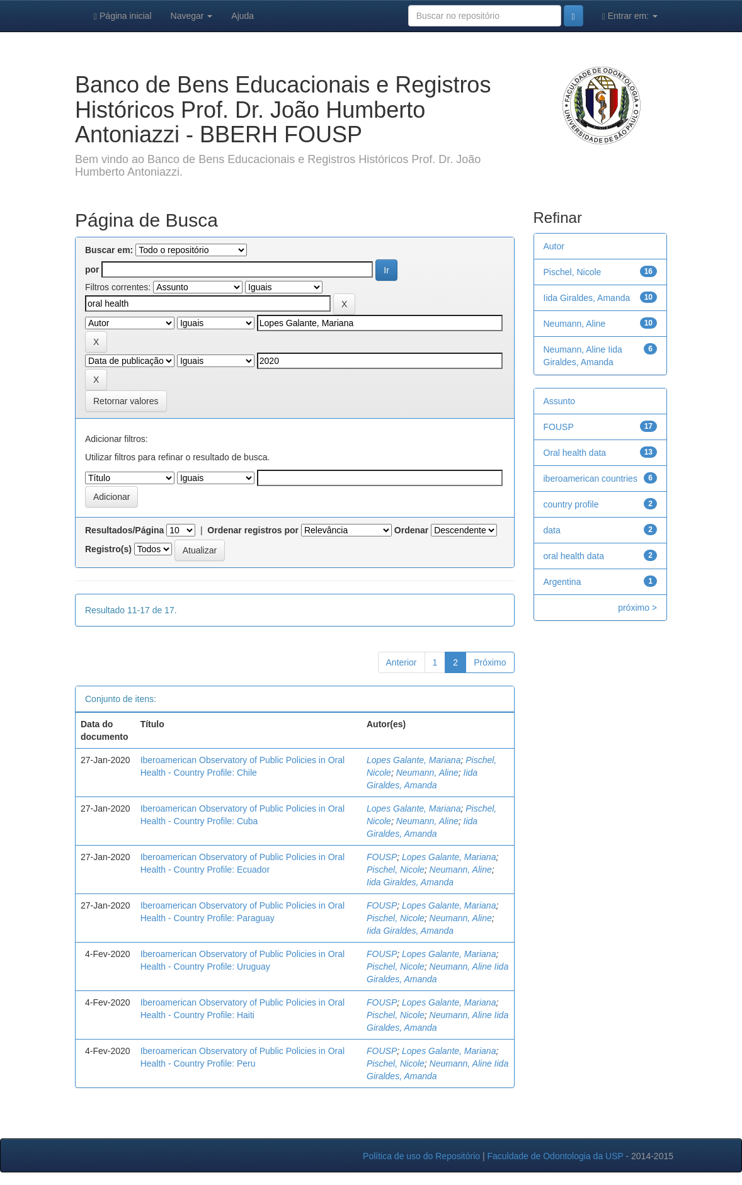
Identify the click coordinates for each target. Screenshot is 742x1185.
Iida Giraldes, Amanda (410, 882)
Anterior (401, 662)
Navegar (192, 16)
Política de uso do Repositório (421, 1156)
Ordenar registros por (253, 530)
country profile (571, 504)
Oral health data (575, 453)
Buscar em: (109, 250)
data (552, 530)
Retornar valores (126, 401)
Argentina (562, 582)
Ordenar (411, 530)
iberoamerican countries (590, 478)
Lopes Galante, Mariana (413, 760)
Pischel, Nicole (396, 870)
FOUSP (382, 857)
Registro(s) (108, 549)
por (92, 269)
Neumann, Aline (427, 773)
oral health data (574, 556)
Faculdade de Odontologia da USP (555, 1156)
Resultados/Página (124, 530)
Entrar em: (630, 16)
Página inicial (123, 16)
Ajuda (242, 16)
